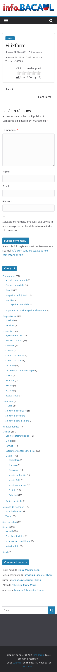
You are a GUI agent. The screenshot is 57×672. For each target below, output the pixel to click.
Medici (8, 455)
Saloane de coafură (15, 415)
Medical (6, 431)
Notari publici (12, 546)
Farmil (7, 89)
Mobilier (9, 300)
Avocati (9, 531)
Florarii (9, 290)
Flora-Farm (46, 97)
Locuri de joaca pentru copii (19, 370)
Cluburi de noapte (14, 355)
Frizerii (8, 405)
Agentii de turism (14, 335)
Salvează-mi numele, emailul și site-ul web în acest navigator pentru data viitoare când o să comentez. (27, 226)
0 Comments (35, 52)
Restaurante (11, 395)
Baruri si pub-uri (13, 340)
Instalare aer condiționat (18, 541)
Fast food (10, 365)
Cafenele (9, 345)
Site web (7, 201)
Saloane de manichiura (17, 420)
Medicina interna (17, 485)
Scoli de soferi (9, 522)
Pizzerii (9, 390)
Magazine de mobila (19, 304)
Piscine (9, 385)
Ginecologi (14, 470)
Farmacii (10, 38)
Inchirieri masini (13, 511)
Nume (6, 171)
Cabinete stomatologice (17, 435)
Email (5, 186)
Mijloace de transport (13, 506)
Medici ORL (14, 480)
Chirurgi (13, 465)
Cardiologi (14, 459)
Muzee (8, 375)
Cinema (9, 350)
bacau (10, 52)
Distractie (7, 331)
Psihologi (13, 495)
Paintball (9, 380)
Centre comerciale (14, 285)
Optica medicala (13, 501)
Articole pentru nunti (16, 280)
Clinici (8, 440)
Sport (5, 552)
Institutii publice (10, 426)
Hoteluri (9, 320)
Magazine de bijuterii (16, 295)
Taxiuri (8, 516)
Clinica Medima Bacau (29, 569)
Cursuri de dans (13, 360)
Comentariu (10, 130)
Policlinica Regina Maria (24, 584)
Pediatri (12, 490)
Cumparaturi (9, 276)
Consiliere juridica (14, 536)
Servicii (6, 527)
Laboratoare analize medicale (20, 450)
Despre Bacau (9, 316)
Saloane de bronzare (16, 410)
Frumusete (7, 401)
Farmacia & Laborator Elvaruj (38, 574)
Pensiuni (9, 325)
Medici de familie (17, 475)
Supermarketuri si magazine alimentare (25, 310)
